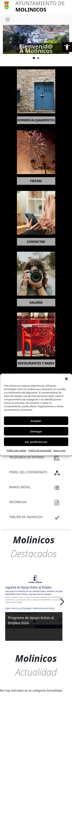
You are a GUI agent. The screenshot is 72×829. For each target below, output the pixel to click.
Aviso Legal (59, 450)
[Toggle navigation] (7, 19)
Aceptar (36, 421)
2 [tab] (38, 58)
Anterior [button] (7, 39)
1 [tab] (34, 58)
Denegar (36, 431)
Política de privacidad (39, 450)
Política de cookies (16, 450)
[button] (67, 47)
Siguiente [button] (64, 39)
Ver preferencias (36, 442)
